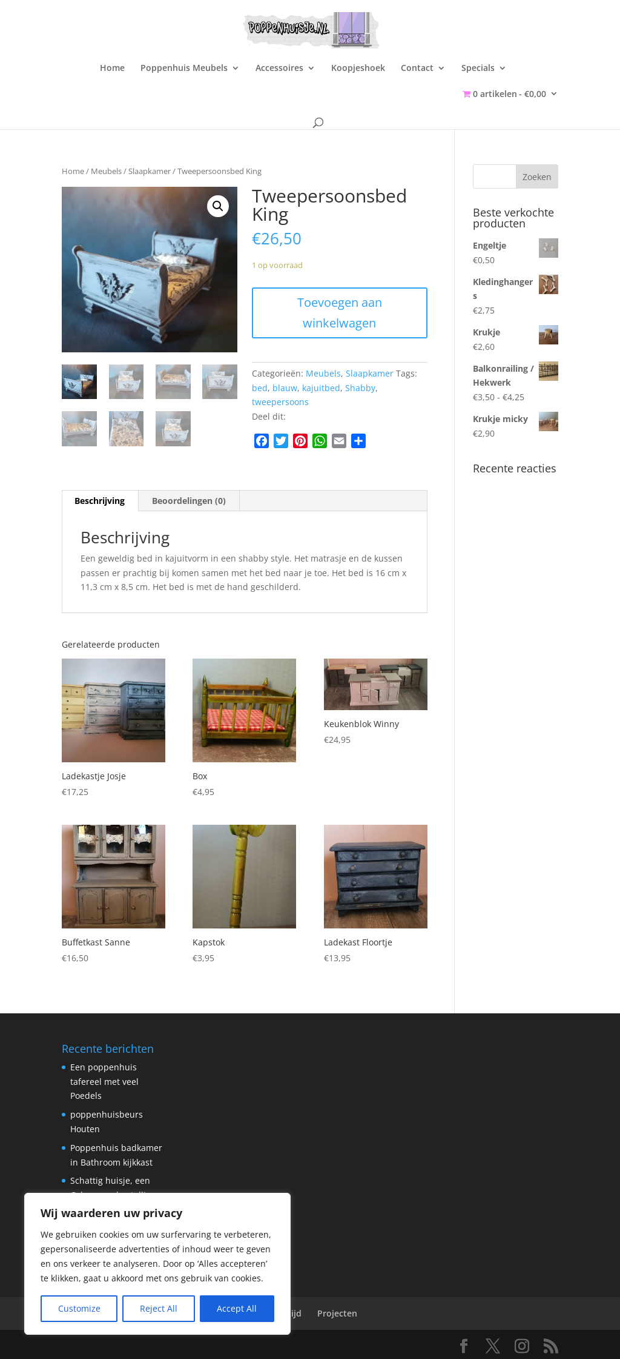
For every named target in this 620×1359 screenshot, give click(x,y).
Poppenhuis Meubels (184, 68)
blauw (284, 388)
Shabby (360, 388)
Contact (417, 68)
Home (112, 68)
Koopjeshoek (358, 68)
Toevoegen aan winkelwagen (339, 312)
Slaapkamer (149, 171)
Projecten (337, 1313)
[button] (218, 206)
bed (260, 388)
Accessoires (279, 68)
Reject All (158, 1308)
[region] (157, 1264)
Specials (478, 68)
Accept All (237, 1308)
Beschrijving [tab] (99, 500)
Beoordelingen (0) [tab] (189, 500)
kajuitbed (321, 388)
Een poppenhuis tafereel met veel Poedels (104, 1081)
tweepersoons (280, 402)
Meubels (106, 171)
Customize (79, 1308)
